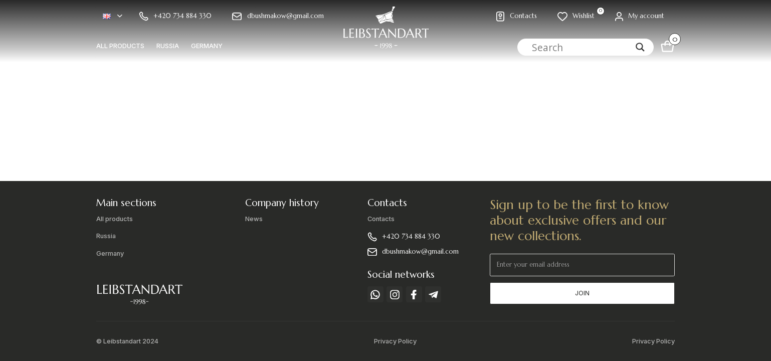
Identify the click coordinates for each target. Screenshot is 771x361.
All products (120, 46)
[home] (385, 31)
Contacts (381, 219)
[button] (112, 16)
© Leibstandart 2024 (127, 341)
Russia (167, 46)
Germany (207, 46)
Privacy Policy (395, 341)
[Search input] (581, 47)
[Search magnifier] (640, 47)
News (254, 219)
